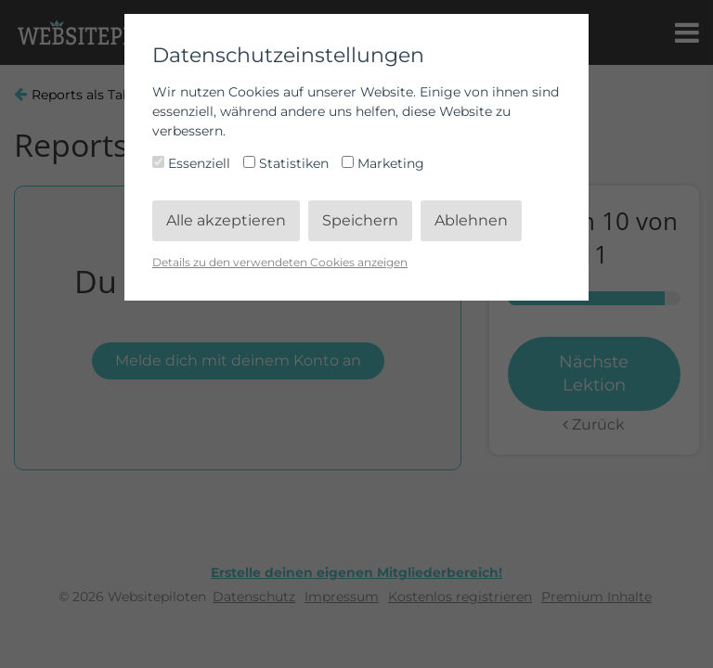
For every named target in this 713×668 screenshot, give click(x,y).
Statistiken (287, 163)
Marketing (383, 163)
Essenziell (193, 163)
